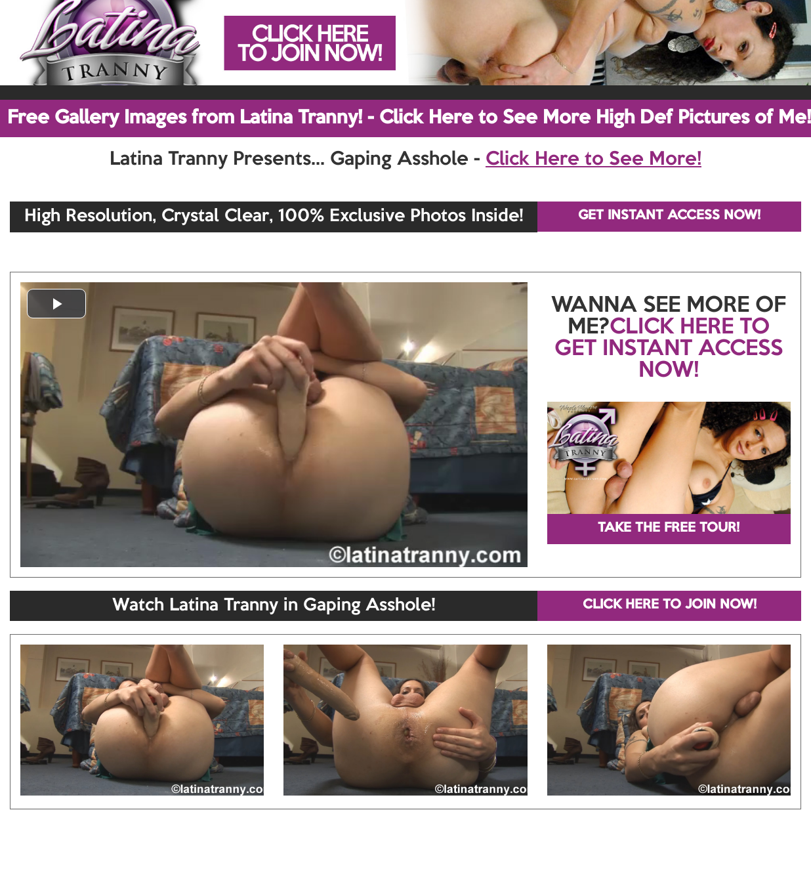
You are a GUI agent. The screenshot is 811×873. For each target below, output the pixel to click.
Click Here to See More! (593, 159)
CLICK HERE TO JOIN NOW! (670, 605)
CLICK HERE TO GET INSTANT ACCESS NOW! (668, 349)
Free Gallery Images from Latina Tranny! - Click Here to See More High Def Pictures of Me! (409, 118)
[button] (56, 303)
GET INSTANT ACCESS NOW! (669, 216)
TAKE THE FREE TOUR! (668, 528)
